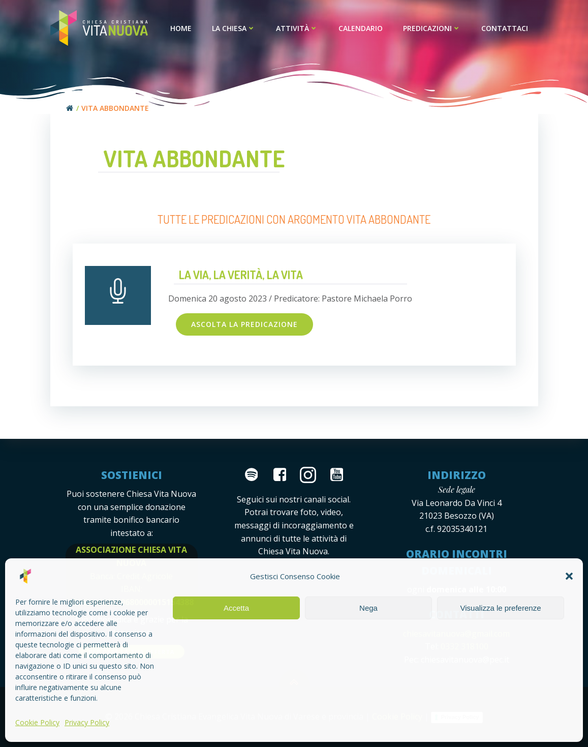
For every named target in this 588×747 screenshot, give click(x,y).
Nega (368, 608)
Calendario (360, 28)
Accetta (236, 608)
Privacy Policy (87, 722)
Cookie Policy (37, 722)
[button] (569, 576)
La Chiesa (234, 28)
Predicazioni (432, 28)
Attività (297, 28)
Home (181, 28)
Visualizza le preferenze (500, 608)
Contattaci (504, 28)
